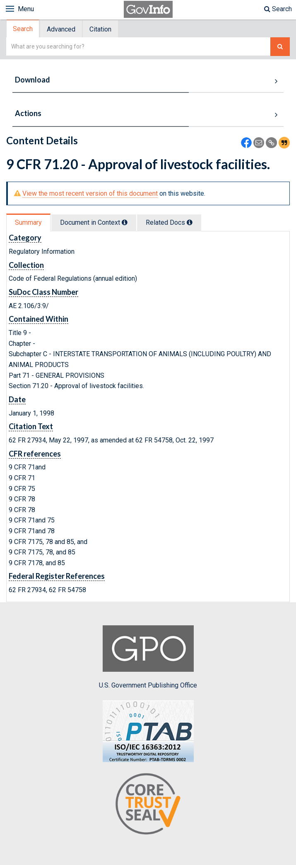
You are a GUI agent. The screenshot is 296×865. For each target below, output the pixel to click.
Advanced (61, 29)
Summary (28, 222)
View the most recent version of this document (90, 193)
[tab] (23, 29)
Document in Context (94, 222)
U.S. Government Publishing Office (148, 657)
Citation (100, 29)
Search (278, 9)
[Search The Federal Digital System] (280, 46)
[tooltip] (125, 222)
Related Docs (169, 222)
